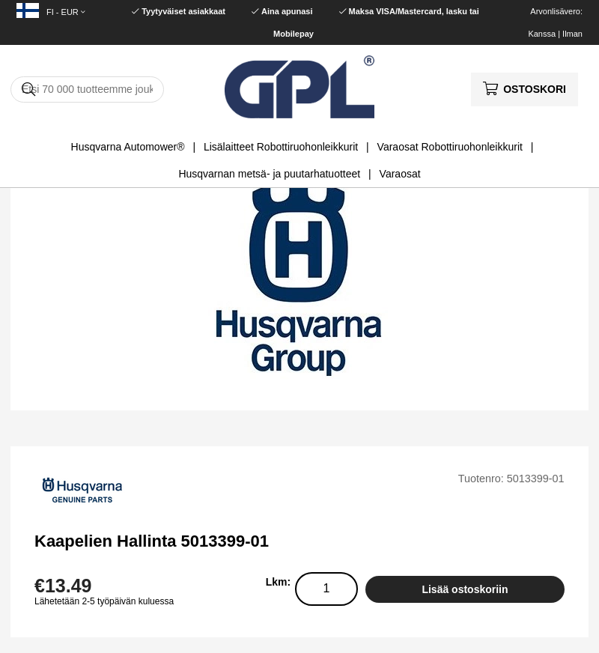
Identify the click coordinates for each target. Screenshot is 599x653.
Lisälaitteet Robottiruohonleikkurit (281, 147)
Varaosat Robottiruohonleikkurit (450, 147)
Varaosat (400, 174)
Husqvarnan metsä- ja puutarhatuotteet (269, 174)
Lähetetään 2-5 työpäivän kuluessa (104, 601)
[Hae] (87, 89)
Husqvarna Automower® (128, 147)
